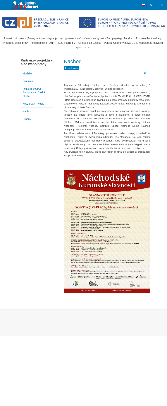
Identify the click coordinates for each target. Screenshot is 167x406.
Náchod (27, 111)
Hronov (27, 118)
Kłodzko (27, 73)
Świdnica (28, 81)
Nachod (73, 61)
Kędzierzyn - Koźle (33, 103)
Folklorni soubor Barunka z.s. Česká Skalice (34, 92)
